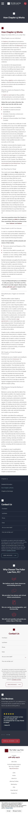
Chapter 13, (6, 41)
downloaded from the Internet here (10, 163)
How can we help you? (7, 532)
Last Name (4, 513)
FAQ (14, 787)
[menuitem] (14, 484)
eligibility (10, 80)
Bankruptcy (20, 45)
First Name (4, 508)
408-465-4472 (14, 757)
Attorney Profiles (14, 781)
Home (14, 775)
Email (3, 522)
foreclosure (16, 359)
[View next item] (8, 735)
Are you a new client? (7, 527)
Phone (3, 518)
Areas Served (13, 790)
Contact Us (14, 793)
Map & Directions (13, 768)
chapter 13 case (6, 95)
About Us (13, 778)
